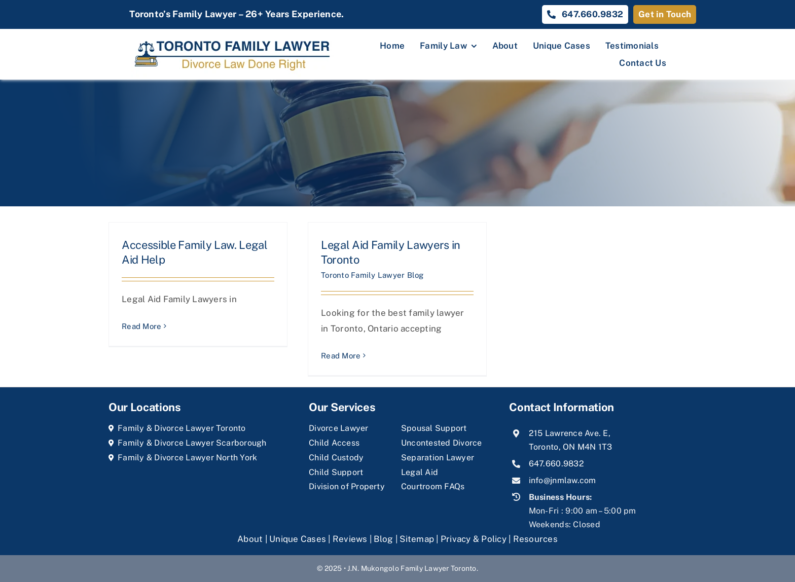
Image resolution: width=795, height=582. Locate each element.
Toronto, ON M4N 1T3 (570, 447)
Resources (535, 539)
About (251, 539)
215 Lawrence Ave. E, (569, 433)
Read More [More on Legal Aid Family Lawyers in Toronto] (340, 355)
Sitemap (417, 539)
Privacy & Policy (474, 539)
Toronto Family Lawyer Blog (372, 275)
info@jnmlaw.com (562, 480)
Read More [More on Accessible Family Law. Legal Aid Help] (141, 326)
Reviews (350, 539)
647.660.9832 (556, 463)
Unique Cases (297, 539)
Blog (383, 539)
